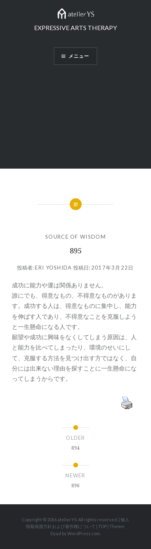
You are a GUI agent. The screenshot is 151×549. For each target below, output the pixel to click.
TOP (102, 526)
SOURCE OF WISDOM (75, 237)
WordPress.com (83, 533)
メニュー (79, 56)
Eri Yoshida (53, 267)
